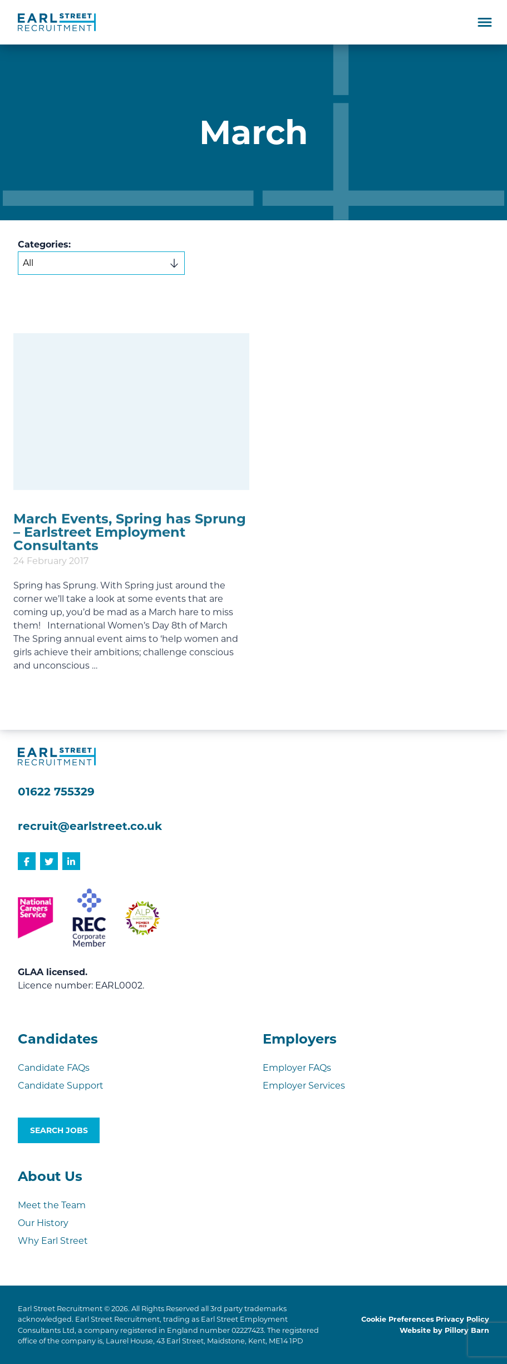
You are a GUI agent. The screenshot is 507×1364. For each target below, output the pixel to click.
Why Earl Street (53, 1240)
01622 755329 (56, 791)
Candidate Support (61, 1085)
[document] (253, 387)
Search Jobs (59, 1130)
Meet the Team (52, 1205)
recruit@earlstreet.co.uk (90, 826)
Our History (43, 1223)
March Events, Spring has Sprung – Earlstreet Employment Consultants (129, 580)
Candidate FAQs (54, 1067)
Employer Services (304, 1085)
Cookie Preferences (397, 1319)
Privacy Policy (462, 1319)
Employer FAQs (297, 1067)
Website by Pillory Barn (444, 1330)
